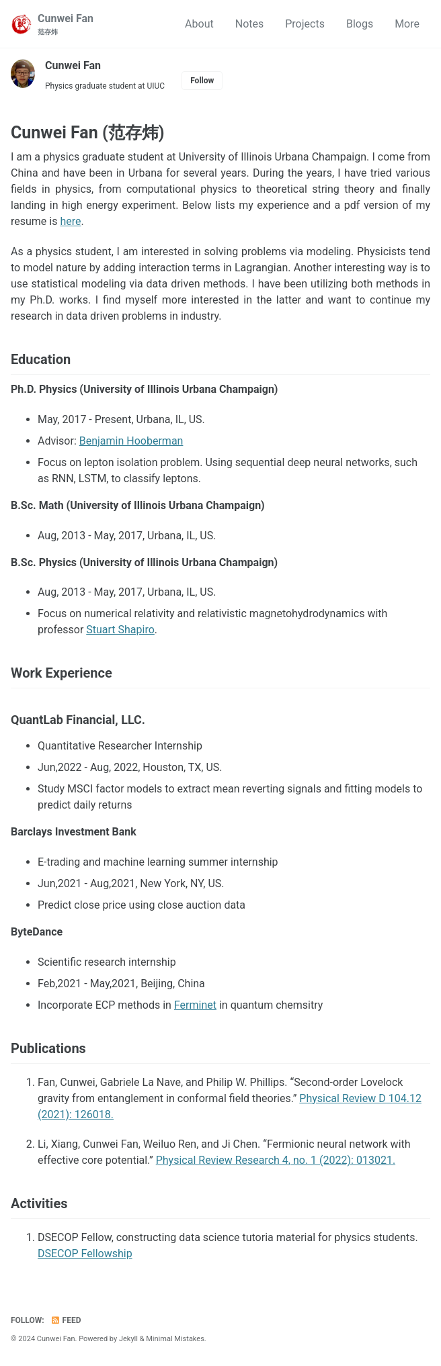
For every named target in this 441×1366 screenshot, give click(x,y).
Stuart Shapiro (120, 629)
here (70, 221)
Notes (249, 23)
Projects (305, 23)
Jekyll (128, 1338)
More (407, 23)
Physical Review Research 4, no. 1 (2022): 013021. (275, 1160)
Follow (202, 80)
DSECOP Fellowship (85, 1253)
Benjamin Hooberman (131, 441)
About (199, 23)
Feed (65, 1320)
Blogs (359, 23)
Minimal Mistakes (175, 1338)
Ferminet (195, 1005)
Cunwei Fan (65, 24)
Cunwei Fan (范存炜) (88, 132)
